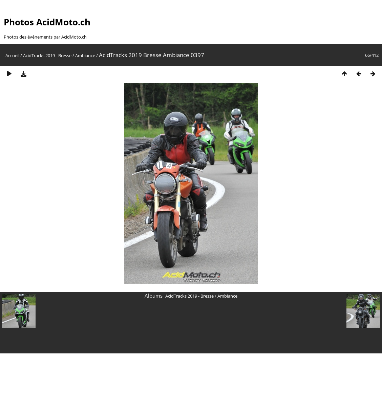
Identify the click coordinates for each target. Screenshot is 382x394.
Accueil (12, 55)
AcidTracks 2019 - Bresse (47, 55)
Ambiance (85, 55)
